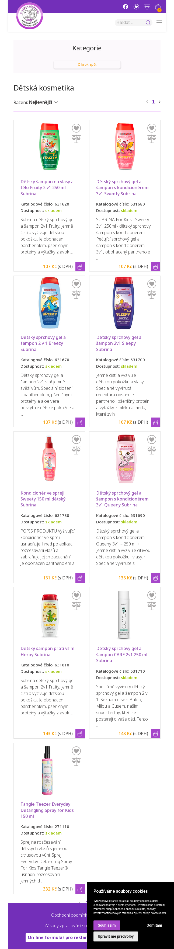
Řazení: (20, 102)
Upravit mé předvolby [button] (116, 936)
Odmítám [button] (154, 925)
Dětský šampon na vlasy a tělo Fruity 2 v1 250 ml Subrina (47, 188)
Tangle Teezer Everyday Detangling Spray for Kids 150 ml (47, 810)
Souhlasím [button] (107, 925)
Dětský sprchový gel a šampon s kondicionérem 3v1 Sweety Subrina (123, 188)
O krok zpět (87, 64)
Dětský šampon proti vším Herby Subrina (48, 651)
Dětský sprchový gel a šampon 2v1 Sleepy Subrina (119, 343)
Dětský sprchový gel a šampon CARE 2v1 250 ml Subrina (122, 654)
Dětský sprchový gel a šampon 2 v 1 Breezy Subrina (43, 343)
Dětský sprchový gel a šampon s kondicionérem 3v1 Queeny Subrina (123, 499)
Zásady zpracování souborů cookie (78, 926)
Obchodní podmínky (70, 915)
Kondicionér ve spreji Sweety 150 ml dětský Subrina (43, 499)
